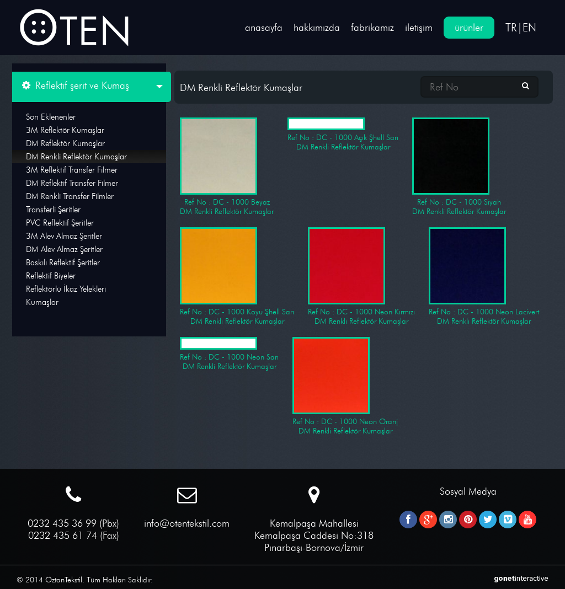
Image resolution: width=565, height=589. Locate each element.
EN (529, 27)
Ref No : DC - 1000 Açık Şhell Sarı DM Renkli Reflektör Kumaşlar (342, 134)
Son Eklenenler (51, 117)
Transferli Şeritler (53, 210)
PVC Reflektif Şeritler (60, 223)
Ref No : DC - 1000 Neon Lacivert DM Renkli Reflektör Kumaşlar (484, 276)
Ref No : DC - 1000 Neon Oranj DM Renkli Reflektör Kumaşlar (345, 386)
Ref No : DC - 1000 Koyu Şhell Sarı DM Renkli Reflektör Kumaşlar (237, 276)
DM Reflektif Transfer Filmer (72, 183)
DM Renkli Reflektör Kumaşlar (76, 157)
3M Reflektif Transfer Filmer (72, 170)
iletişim (419, 28)
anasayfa (263, 28)
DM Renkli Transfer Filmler (70, 196)
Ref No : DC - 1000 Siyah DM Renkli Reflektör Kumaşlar (459, 166)
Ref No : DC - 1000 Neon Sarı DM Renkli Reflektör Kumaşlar (229, 354)
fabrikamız (372, 28)
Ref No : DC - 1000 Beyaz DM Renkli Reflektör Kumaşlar (227, 166)
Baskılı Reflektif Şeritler (63, 262)
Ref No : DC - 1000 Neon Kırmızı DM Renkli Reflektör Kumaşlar (361, 276)
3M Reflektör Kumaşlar (65, 130)
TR (511, 27)
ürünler (469, 28)
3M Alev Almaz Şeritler (64, 236)
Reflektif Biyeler (51, 276)
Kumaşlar (42, 302)
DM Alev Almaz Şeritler (64, 249)
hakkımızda (317, 28)
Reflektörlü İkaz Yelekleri (66, 289)
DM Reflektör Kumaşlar (65, 143)
